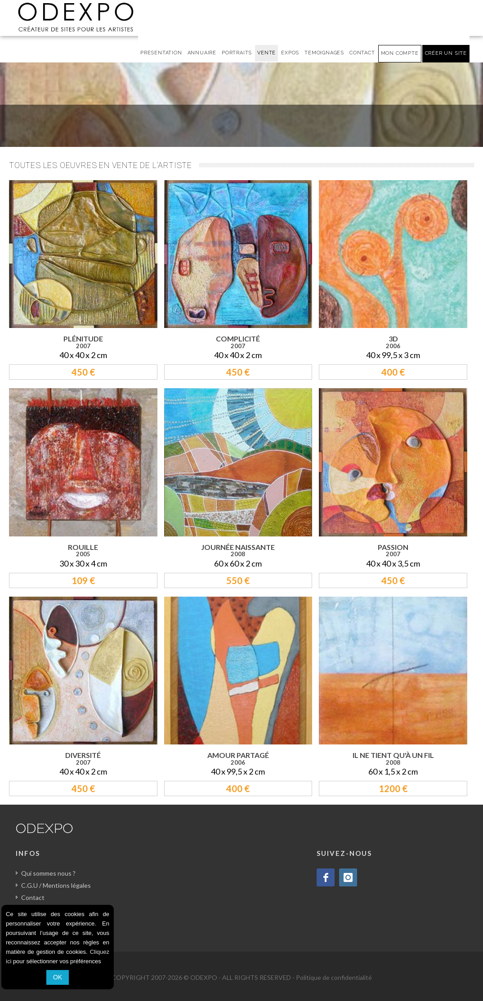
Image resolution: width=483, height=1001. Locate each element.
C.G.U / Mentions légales (56, 885)
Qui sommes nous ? (48, 873)
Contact (33, 897)
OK (57, 977)
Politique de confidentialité (334, 977)
